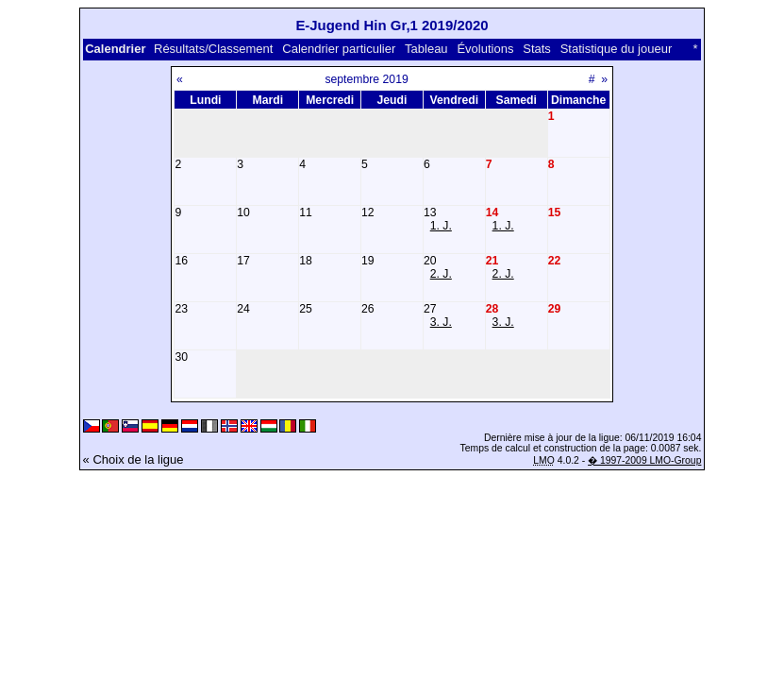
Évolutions (485, 49)
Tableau (426, 49)
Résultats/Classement (213, 49)
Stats (537, 49)
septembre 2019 (366, 79)
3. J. (441, 322)
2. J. (441, 273)
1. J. (441, 225)
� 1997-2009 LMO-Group (644, 460)
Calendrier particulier (338, 49)
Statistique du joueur (616, 49)
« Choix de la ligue (133, 459)
